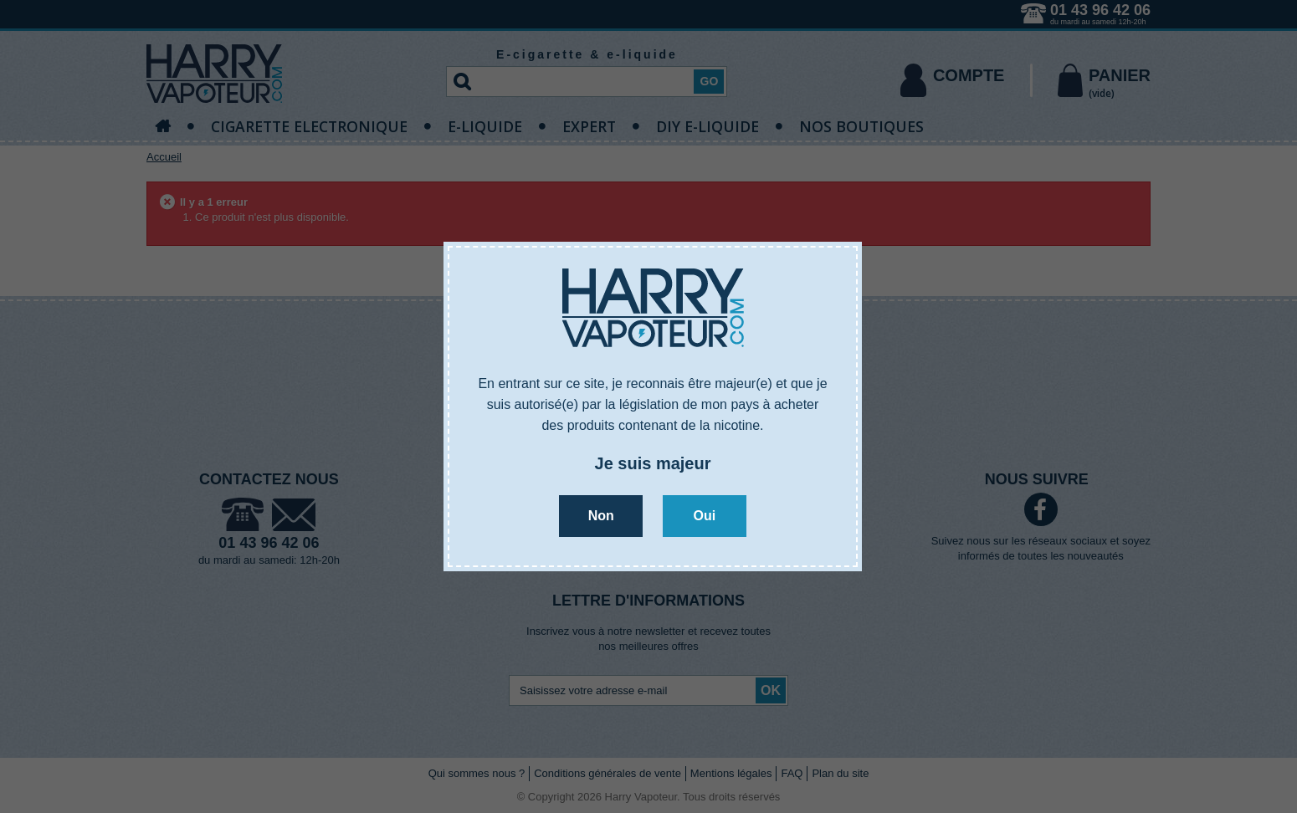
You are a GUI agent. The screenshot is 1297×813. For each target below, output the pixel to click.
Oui (704, 516)
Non (601, 516)
